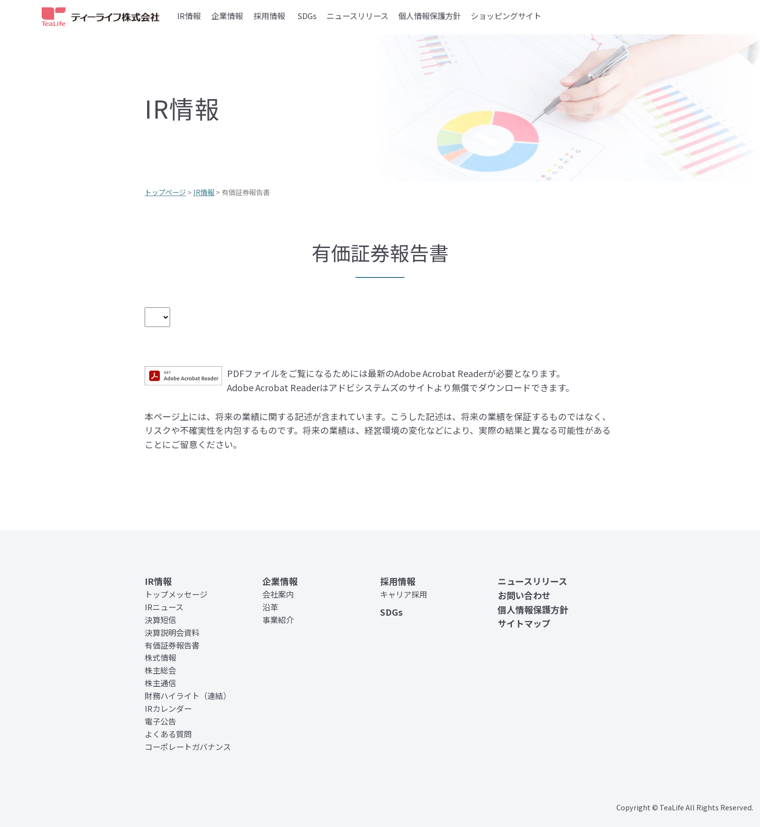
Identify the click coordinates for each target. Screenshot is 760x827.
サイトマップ (524, 623)
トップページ (165, 192)
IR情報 (189, 16)
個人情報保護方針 (429, 16)
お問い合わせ (524, 595)
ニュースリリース (357, 16)
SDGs (307, 16)
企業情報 (227, 16)
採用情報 (269, 16)
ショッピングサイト (506, 16)
